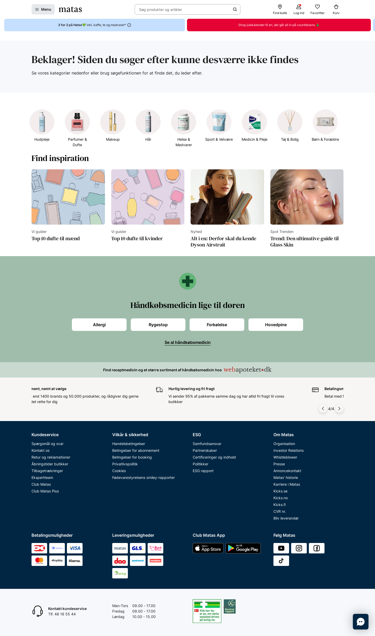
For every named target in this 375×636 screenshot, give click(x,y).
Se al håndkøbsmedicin (188, 342)
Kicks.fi (279, 504)
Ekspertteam (42, 477)
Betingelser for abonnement (135, 450)
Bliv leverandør (286, 518)
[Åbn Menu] (43, 9)
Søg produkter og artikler (160, 9)
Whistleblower (285, 457)
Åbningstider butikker (50, 464)
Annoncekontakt (287, 470)
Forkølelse (217, 324)
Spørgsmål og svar (48, 443)
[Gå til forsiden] (70, 9)
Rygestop (158, 324)
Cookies (119, 470)
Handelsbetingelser (128, 443)
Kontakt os (40, 450)
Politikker (200, 464)
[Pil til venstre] (323, 408)
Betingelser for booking (132, 457)
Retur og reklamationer (51, 457)
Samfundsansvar (207, 443)
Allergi (99, 324)
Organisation (284, 443)
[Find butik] (280, 9)
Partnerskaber (205, 450)
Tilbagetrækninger (47, 470)
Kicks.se (280, 491)
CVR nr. (279, 511)
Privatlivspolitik (125, 464)
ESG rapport (203, 470)
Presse (279, 464)
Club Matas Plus (45, 491)
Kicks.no (280, 498)
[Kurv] (336, 9)
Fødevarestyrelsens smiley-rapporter (143, 477)
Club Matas (41, 484)
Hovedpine (276, 324)
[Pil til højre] (339, 408)
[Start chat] (360, 621)
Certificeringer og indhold (214, 457)
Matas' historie (285, 477)
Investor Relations (288, 450)
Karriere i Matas (286, 484)
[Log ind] (298, 9)
